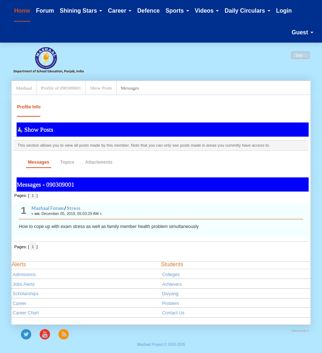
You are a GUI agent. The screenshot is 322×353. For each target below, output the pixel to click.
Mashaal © (300, 331)
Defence (148, 11)
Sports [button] (177, 11)
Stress (73, 208)
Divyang (170, 293)
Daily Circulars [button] (247, 11)
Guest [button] (302, 32)
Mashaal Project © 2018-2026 (161, 344)
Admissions (24, 274)
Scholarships (25, 293)
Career (19, 303)
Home (22, 11)
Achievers (172, 284)
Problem (170, 303)
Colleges (171, 274)
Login (284, 11)
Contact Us (173, 312)
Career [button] (119, 11)
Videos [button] (207, 11)
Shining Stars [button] (81, 11)
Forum (45, 11)
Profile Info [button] (28, 106)
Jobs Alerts (24, 284)
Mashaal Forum (47, 208)
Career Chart (26, 312)
